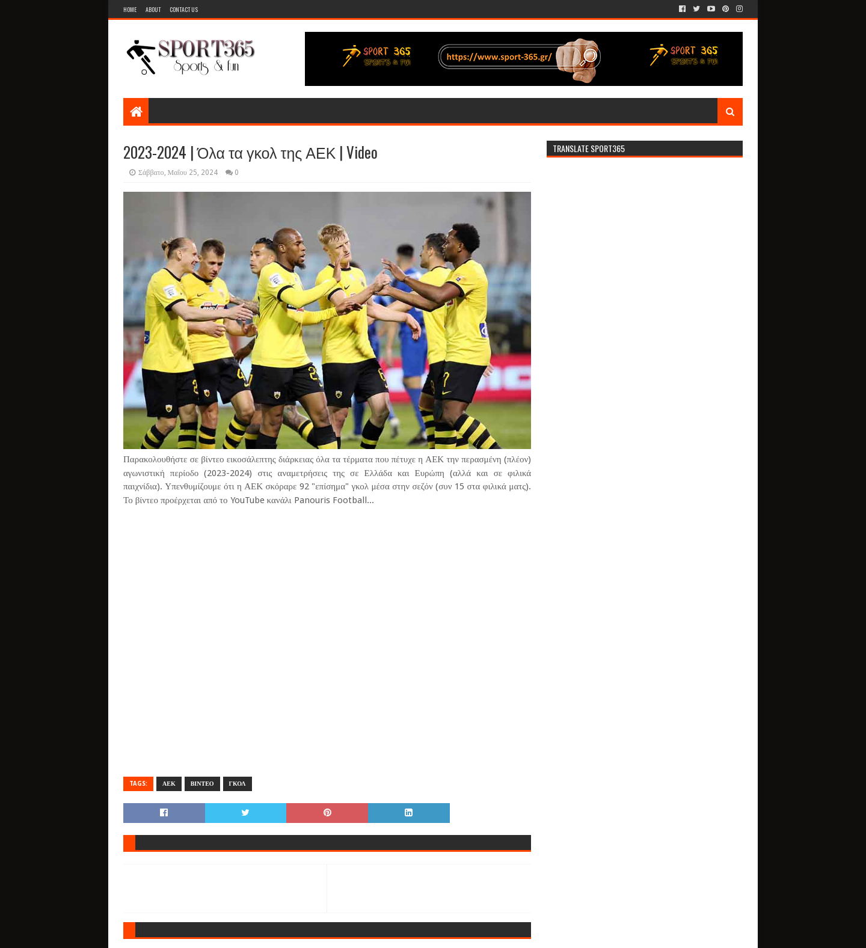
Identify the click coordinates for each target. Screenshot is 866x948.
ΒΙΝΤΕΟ (202, 783)
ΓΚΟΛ (237, 783)
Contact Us (184, 9)
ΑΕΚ (169, 783)
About (153, 9)
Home (130, 9)
